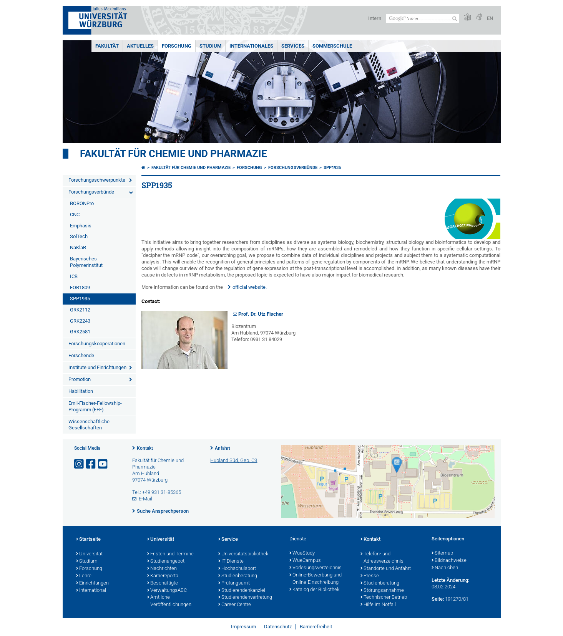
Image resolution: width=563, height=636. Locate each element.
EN (490, 18)
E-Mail (145, 499)
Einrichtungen (92, 583)
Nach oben (445, 568)
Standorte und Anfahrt (385, 568)
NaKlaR (78, 247)
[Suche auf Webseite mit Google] (422, 18)
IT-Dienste (231, 561)
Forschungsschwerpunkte (96, 180)
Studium (210, 46)
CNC (75, 214)
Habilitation (80, 391)
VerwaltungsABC (167, 590)
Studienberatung (237, 576)
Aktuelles (140, 46)
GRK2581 (80, 332)
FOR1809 (80, 287)
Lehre (83, 576)
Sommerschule (332, 46)
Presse (369, 576)
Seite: (438, 599)
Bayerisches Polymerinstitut (86, 262)
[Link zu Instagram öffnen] (79, 464)
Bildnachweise (449, 560)
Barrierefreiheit (316, 626)
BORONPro (82, 203)
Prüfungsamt (234, 583)
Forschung (176, 46)
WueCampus (305, 560)
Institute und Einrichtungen (97, 367)
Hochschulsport (237, 568)
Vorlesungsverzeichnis (315, 568)
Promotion (79, 379)
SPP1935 (80, 298)
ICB (74, 276)
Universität (89, 554)
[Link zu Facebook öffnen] (91, 464)
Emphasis (80, 226)
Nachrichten (162, 568)
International (91, 590)
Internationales (251, 46)
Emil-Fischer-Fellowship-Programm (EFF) (95, 406)
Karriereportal (163, 576)
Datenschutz (278, 626)
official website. (250, 287)
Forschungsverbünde (91, 192)
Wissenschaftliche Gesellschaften (89, 425)
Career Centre (234, 604)
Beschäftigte (162, 583)
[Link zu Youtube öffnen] (103, 464)
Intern (374, 18)
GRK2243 (80, 321)
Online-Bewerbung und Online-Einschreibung (315, 579)
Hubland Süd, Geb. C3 (233, 460)
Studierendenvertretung (245, 597)
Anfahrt (222, 448)
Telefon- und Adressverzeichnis (382, 558)
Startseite (88, 539)
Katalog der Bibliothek (314, 589)
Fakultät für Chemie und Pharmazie (173, 153)
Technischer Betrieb (383, 597)
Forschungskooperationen (96, 343)
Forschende (81, 355)
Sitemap (442, 553)
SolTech (79, 236)
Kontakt (145, 448)
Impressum (243, 626)
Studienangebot (165, 561)
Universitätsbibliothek (243, 554)
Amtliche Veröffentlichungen (169, 601)
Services (292, 46)
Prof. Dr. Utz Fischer (260, 314)
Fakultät (107, 46)
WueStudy (302, 553)
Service (228, 539)
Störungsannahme (382, 590)
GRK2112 (80, 310)
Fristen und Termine (170, 554)
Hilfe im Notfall (378, 604)
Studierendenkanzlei (241, 590)
